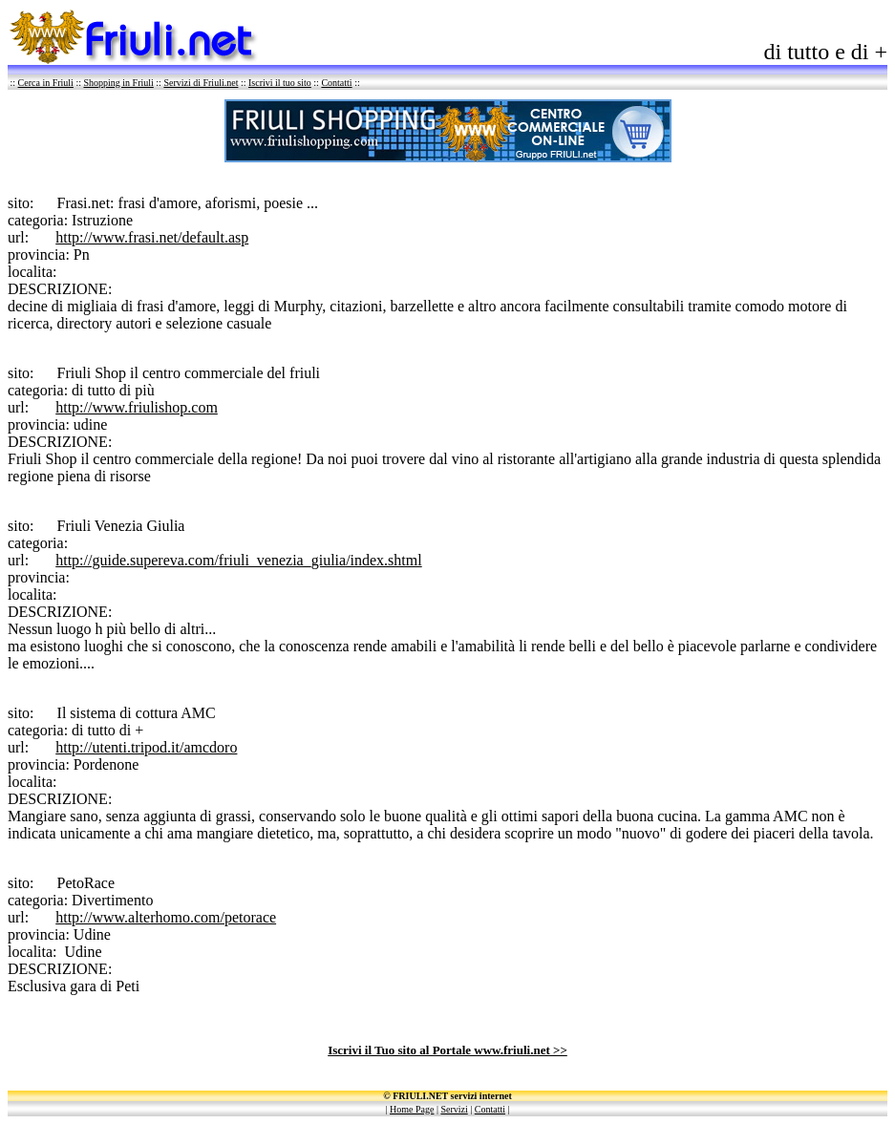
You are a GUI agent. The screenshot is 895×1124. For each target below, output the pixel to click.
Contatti (336, 82)
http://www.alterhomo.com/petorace (165, 917)
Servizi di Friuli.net (200, 82)
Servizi (453, 1109)
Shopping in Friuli (118, 82)
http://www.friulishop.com (136, 407)
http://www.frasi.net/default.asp (151, 237)
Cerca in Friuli (46, 82)
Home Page (412, 1109)
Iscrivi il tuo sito (279, 82)
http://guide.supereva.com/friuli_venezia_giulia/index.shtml (238, 560)
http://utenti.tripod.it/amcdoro (146, 747)
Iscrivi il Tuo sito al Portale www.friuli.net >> (447, 1050)
